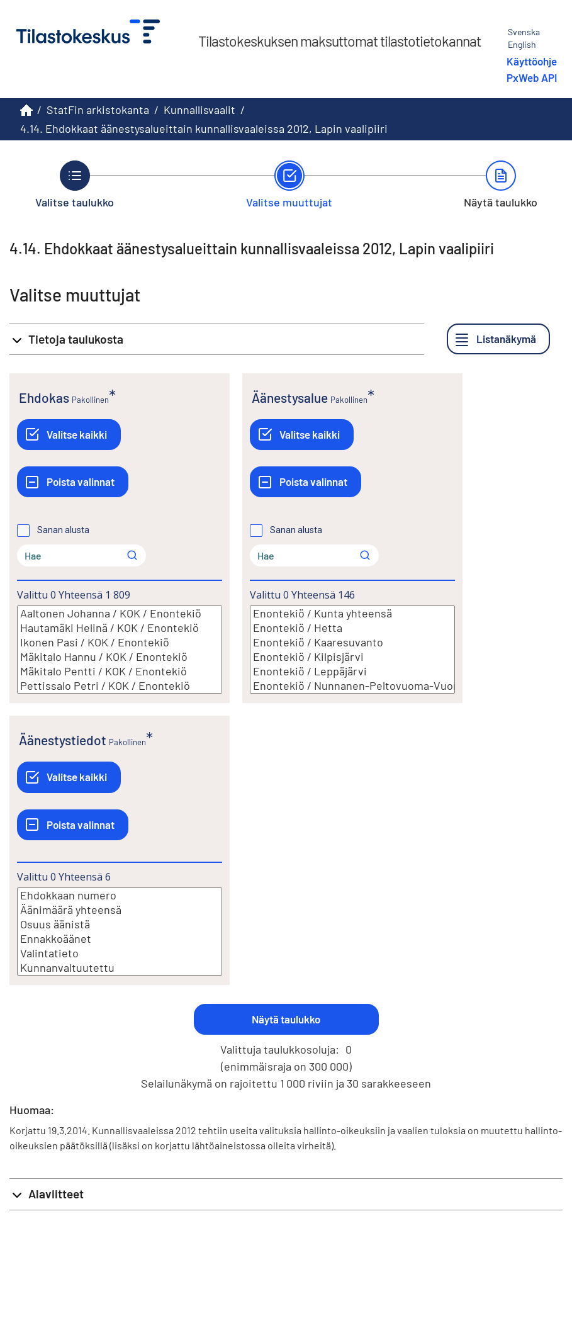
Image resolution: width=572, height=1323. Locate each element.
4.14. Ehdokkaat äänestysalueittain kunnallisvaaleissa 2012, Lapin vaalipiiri (204, 128)
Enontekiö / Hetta (352, 628)
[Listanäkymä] (498, 339)
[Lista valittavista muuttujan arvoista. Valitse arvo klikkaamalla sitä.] (119, 649)
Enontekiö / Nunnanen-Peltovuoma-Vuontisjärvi (352, 685)
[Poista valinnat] (72, 481)
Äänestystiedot (62, 740)
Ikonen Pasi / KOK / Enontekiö (120, 642)
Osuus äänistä (120, 924)
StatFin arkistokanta (98, 109)
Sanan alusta (63, 530)
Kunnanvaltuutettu (120, 967)
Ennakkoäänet (120, 939)
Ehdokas (44, 397)
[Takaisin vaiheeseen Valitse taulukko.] (75, 184)
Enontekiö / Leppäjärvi (352, 671)
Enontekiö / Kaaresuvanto (352, 642)
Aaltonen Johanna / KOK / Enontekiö (120, 613)
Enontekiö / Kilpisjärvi (352, 657)
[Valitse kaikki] (69, 434)
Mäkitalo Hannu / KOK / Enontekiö (120, 657)
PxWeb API (532, 77)
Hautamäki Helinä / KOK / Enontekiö (120, 628)
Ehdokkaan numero (120, 895)
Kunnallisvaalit (199, 109)
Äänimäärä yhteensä (120, 910)
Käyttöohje (532, 61)
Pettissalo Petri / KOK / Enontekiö (120, 685)
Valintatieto (120, 953)
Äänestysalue (290, 397)
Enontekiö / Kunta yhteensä (352, 613)
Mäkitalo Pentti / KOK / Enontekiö (120, 671)
